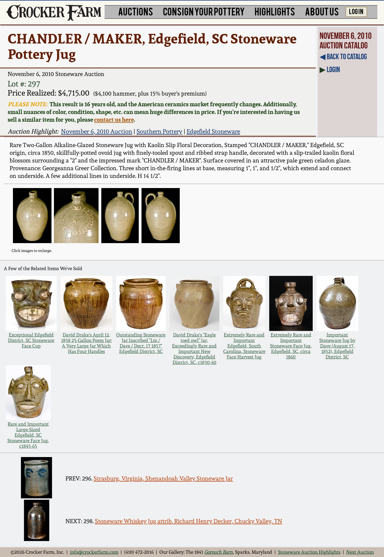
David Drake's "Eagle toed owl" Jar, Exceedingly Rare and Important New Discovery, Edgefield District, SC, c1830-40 (194, 348)
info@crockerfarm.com (94, 552)
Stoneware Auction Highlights (309, 552)
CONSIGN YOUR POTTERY (204, 11)
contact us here (114, 119)
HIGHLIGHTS (275, 11)
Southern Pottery (159, 131)
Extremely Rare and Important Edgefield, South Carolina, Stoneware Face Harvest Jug (244, 346)
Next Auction (360, 552)
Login (333, 69)
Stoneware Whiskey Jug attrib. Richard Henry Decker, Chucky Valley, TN (188, 521)
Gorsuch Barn (218, 552)
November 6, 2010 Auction (96, 131)
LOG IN (356, 11)
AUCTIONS (135, 11)
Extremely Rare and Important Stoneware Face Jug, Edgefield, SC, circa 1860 (291, 346)
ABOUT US (322, 11)
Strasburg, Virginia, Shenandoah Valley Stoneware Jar (163, 478)
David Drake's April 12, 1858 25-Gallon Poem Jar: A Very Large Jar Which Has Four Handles (86, 343)
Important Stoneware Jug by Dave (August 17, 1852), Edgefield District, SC (337, 346)
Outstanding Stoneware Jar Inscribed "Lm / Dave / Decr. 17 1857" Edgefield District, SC (140, 343)
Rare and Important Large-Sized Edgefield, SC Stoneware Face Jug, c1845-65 (28, 435)
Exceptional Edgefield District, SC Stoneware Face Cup (31, 340)
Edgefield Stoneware (213, 131)
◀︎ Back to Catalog (343, 56)
